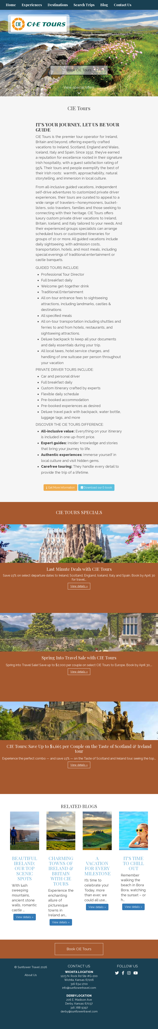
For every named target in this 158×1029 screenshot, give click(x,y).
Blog (104, 5)
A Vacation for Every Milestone (97, 865)
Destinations (58, 5)
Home (11, 5)
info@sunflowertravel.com (79, 987)
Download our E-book (96, 487)
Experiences (32, 5)
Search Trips (84, 5)
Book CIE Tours (79, 70)
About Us (31, 975)
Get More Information (60, 487)
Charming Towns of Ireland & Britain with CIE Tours (60, 871)
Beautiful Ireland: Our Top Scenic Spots (24, 868)
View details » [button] (79, 586)
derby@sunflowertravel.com (79, 1011)
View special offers (79, 90)
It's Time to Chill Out (133, 863)
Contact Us (122, 5)
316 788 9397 (79, 1007)
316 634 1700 (79, 983)
